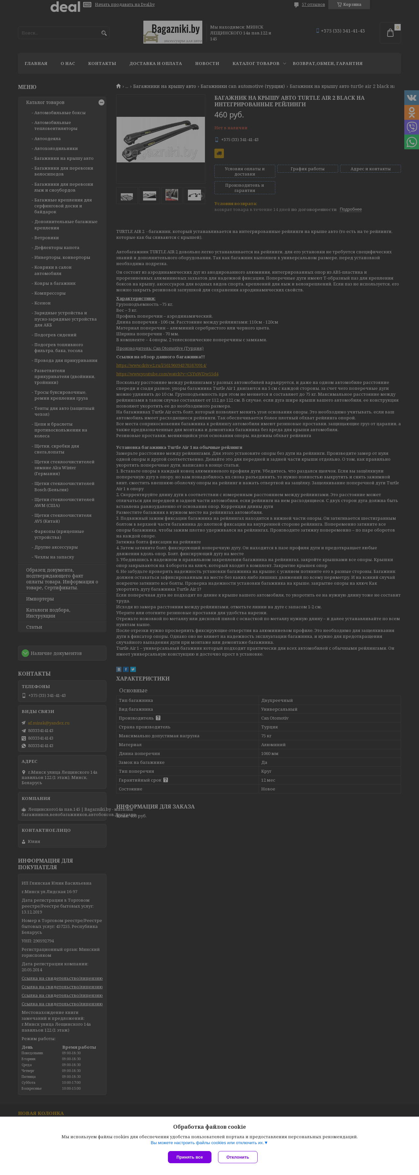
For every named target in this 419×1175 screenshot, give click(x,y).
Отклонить (238, 1157)
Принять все (189, 1157)
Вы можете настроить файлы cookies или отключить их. (207, 1142)
